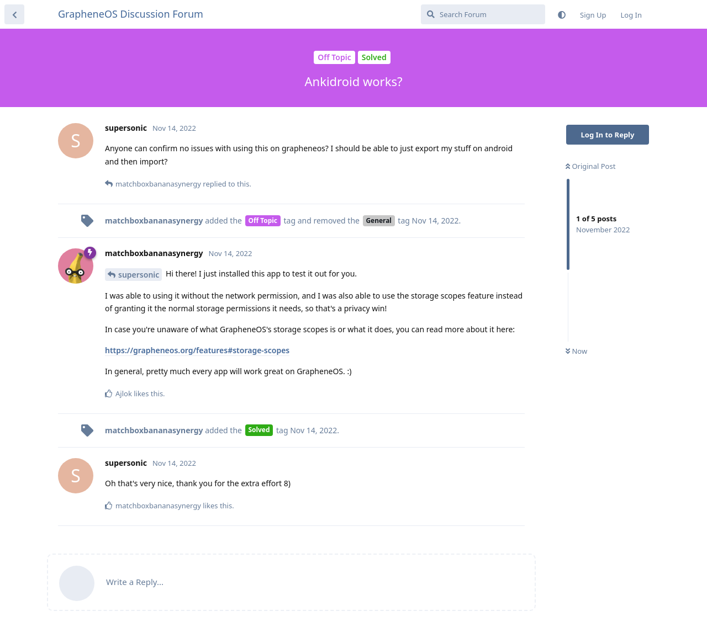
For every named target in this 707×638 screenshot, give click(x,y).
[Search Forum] (483, 14)
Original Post (590, 166)
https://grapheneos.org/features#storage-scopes (197, 350)
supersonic (138, 274)
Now (576, 351)
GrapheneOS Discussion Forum (130, 13)
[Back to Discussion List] (14, 14)
